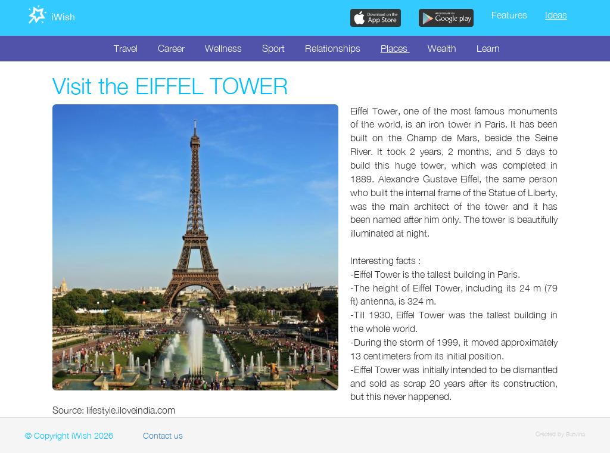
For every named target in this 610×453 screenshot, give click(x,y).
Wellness (223, 48)
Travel (126, 48)
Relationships (332, 48)
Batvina (575, 434)
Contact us (163, 435)
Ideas (556, 15)
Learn (488, 48)
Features (509, 15)
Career (171, 48)
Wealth (442, 48)
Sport (273, 48)
